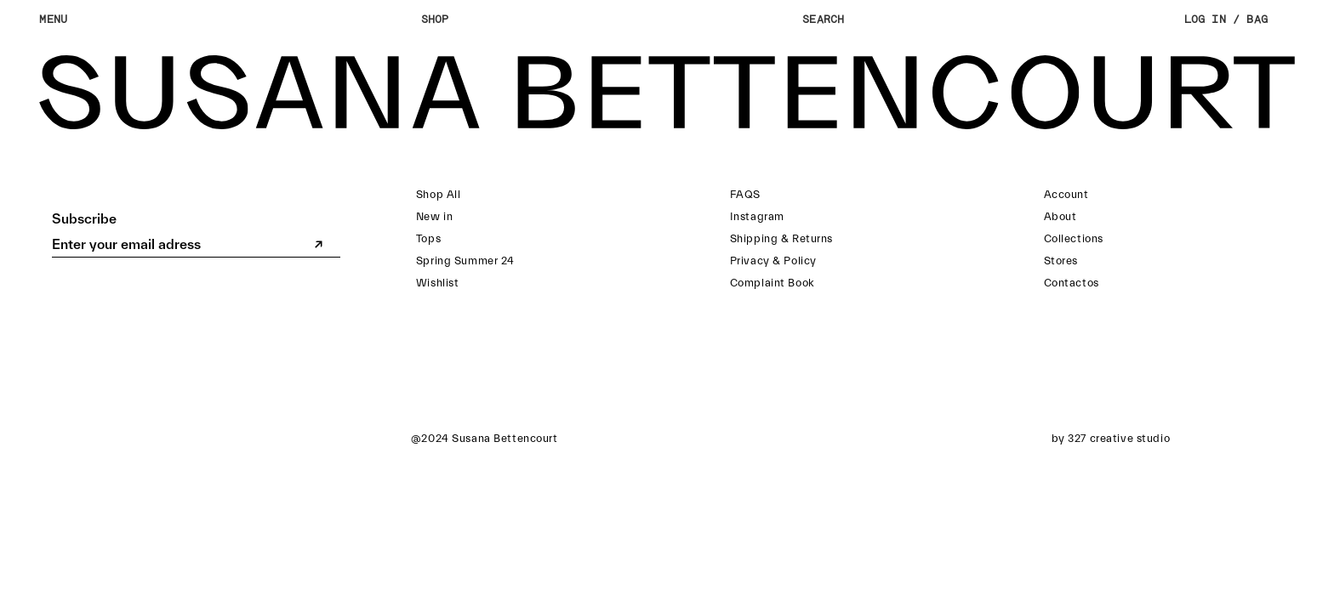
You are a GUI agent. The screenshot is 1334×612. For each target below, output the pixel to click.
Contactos (1071, 282)
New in (434, 216)
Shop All (438, 194)
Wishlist (437, 282)
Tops (428, 238)
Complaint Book (772, 282)
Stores (1061, 260)
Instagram (757, 216)
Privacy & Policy (773, 260)
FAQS (745, 194)
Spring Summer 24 (465, 260)
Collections (1073, 238)
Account (1066, 194)
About (1060, 216)
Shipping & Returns (781, 238)
